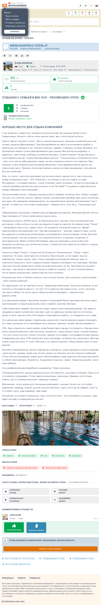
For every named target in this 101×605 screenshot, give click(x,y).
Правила (21, 577)
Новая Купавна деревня (32, 49)
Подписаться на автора (16, 500)
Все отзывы (57, 32)
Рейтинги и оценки (39, 32)
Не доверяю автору (64, 500)
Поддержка (34, 577)
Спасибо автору (63, 491)
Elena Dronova (23, 63)
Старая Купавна (52, 49)
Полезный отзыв (15, 491)
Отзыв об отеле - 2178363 (17, 38)
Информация (8, 577)
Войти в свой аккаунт (50, 549)
